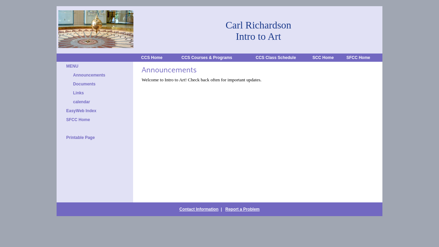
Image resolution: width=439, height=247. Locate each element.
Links (78, 93)
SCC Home (323, 57)
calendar (81, 101)
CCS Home (152, 57)
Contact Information (198, 209)
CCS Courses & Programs (206, 57)
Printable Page (80, 137)
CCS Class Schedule (276, 57)
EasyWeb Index (81, 110)
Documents (84, 84)
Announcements (89, 75)
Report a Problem (242, 209)
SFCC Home (358, 57)
